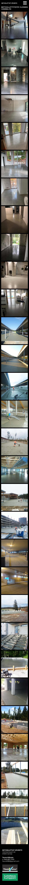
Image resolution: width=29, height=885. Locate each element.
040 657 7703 (9, 859)
